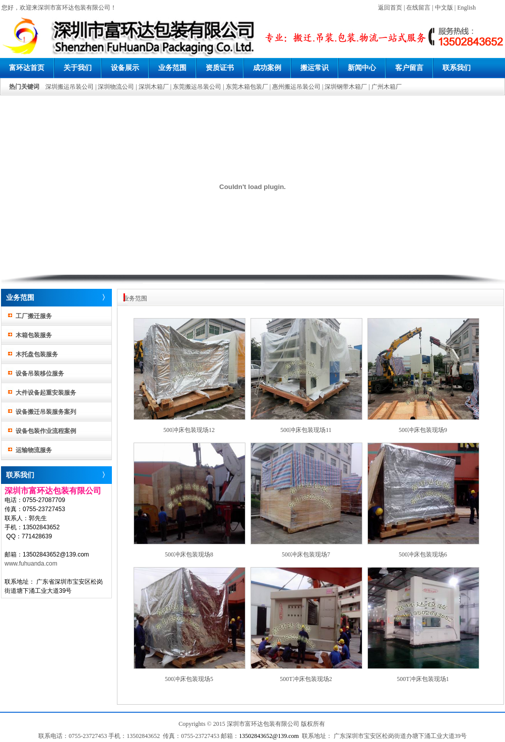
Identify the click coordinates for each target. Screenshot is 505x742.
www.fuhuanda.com (31, 563)
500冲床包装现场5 (189, 679)
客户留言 (409, 68)
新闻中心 (362, 68)
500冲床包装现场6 (423, 554)
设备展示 (125, 68)
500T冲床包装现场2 (306, 679)
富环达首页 (26, 68)
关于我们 (78, 68)
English (466, 7)
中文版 (444, 7)
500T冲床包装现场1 (423, 679)
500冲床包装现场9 (423, 430)
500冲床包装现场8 (189, 554)
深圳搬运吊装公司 (69, 86)
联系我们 (457, 68)
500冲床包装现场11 (306, 430)
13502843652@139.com (269, 735)
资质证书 (220, 68)
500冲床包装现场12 (189, 430)
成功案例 (267, 68)
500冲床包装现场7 (306, 554)
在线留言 (418, 7)
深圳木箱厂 (154, 86)
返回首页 (390, 7)
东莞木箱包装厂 (247, 86)
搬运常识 (314, 68)
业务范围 (172, 68)
